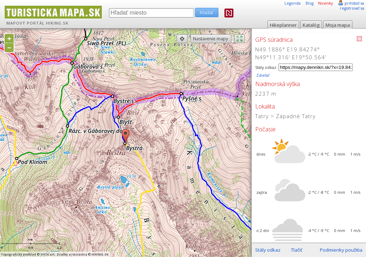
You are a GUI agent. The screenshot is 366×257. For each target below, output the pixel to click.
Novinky (325, 3)
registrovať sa (352, 8)
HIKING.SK (57, 23)
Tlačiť (296, 250)
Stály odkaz (268, 250)
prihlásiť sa (354, 3)
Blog (309, 3)
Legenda (293, 3)
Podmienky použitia (341, 250)
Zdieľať (262, 75)
